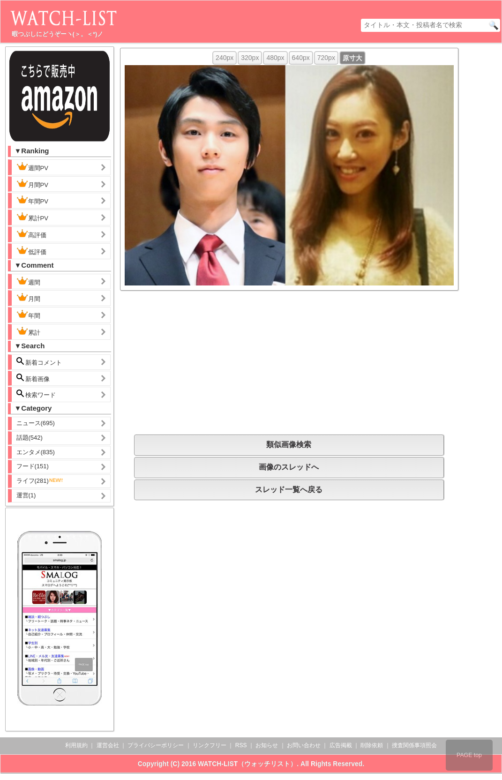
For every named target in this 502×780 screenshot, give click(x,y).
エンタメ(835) (35, 452)
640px (301, 57)
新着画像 (33, 378)
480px (275, 57)
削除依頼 (371, 745)
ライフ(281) (40, 480)
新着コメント (46, 361)
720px (326, 57)
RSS (241, 745)
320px (250, 57)
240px (224, 57)
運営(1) (26, 495)
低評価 (31, 250)
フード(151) (32, 466)
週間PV (39, 167)
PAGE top (469, 755)
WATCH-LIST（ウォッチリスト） (247, 763)
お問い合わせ (304, 745)
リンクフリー (209, 745)
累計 (28, 331)
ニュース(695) (35, 423)
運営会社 (108, 745)
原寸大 (352, 57)
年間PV (32, 200)
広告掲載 (341, 745)
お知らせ (266, 745)
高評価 (31, 234)
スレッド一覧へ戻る (288, 490)
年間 (28, 314)
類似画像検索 (288, 445)
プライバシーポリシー (155, 745)
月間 (28, 297)
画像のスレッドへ (289, 467)
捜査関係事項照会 (414, 745)
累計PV (32, 217)
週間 (35, 281)
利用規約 (76, 745)
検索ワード (36, 394)
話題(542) (29, 437)
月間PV (32, 183)
